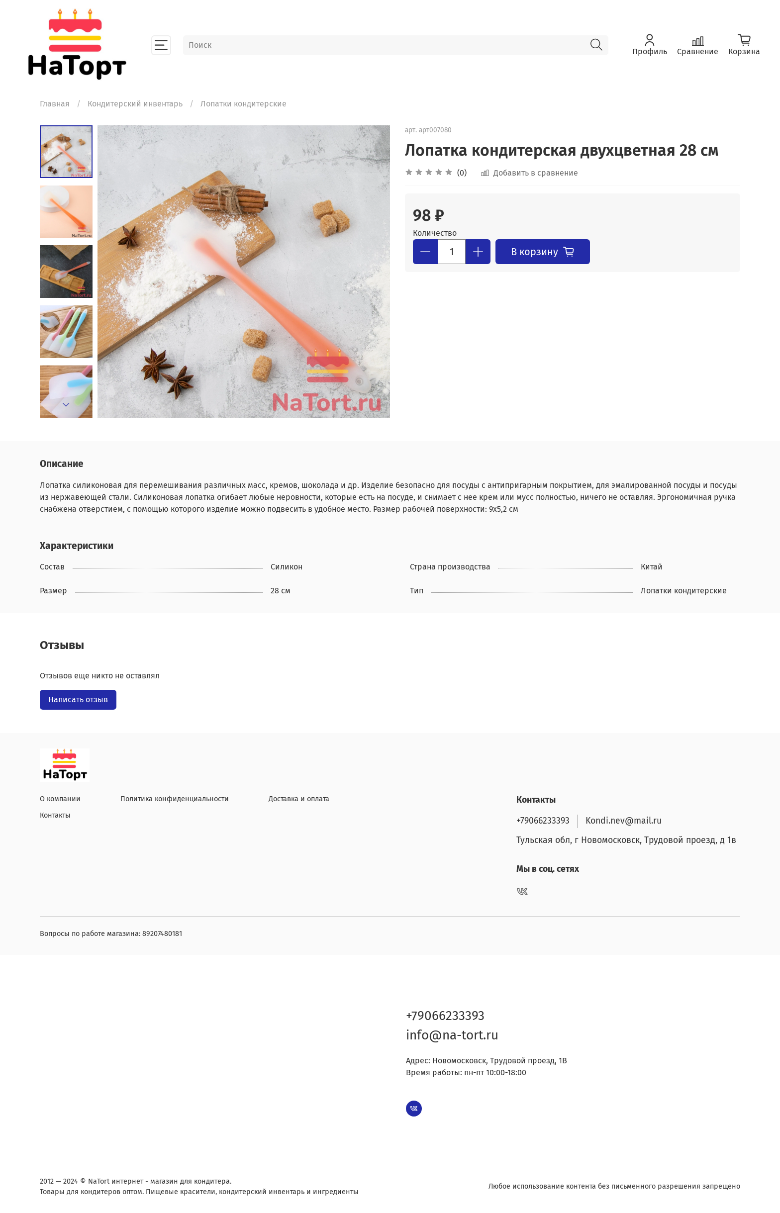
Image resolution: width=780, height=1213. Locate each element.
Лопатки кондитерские (243, 103)
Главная (55, 103)
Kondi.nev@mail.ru (623, 821)
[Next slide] (66, 405)
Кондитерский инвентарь (135, 103)
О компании (60, 799)
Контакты (55, 815)
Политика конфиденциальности (174, 799)
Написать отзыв (78, 699)
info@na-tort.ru (452, 1035)
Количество (435, 233)
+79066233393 (543, 821)
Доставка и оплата (299, 799)
